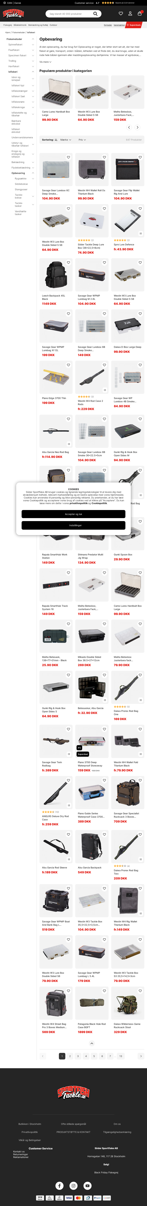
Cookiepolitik (99, 503)
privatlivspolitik (79, 503)
